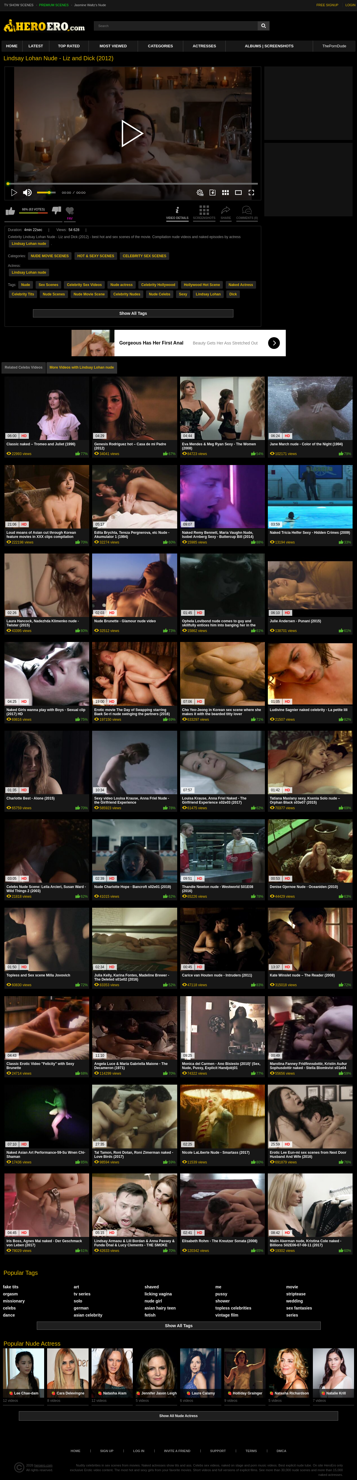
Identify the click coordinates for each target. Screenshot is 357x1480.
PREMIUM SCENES (54, 5)
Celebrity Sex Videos (84, 285)
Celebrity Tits (23, 294)
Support (218, 1451)
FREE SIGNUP (327, 5)
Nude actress (121, 285)
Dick (233, 294)
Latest (36, 46)
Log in (138, 1451)
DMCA (281, 1451)
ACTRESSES (204, 46)
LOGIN (351, 5)
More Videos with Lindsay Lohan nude (82, 367)
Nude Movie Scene (89, 294)
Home (11, 46)
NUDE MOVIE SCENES (50, 256)
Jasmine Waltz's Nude (90, 5)
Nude (25, 285)
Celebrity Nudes (126, 294)
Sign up (106, 1451)
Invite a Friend (177, 1451)
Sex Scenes (48, 285)
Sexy (183, 294)
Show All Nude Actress (178, 1416)
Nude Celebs (159, 294)
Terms (251, 1451)
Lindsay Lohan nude (29, 244)
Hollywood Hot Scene (202, 285)
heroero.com (43, 1465)
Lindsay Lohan (208, 294)
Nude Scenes (54, 294)
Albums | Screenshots (269, 46)
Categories (160, 46)
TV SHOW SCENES (19, 5)
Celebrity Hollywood (158, 285)
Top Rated (69, 46)
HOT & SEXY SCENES (95, 256)
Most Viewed (113, 46)
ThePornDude (334, 46)
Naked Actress (241, 285)
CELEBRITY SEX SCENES (144, 256)
